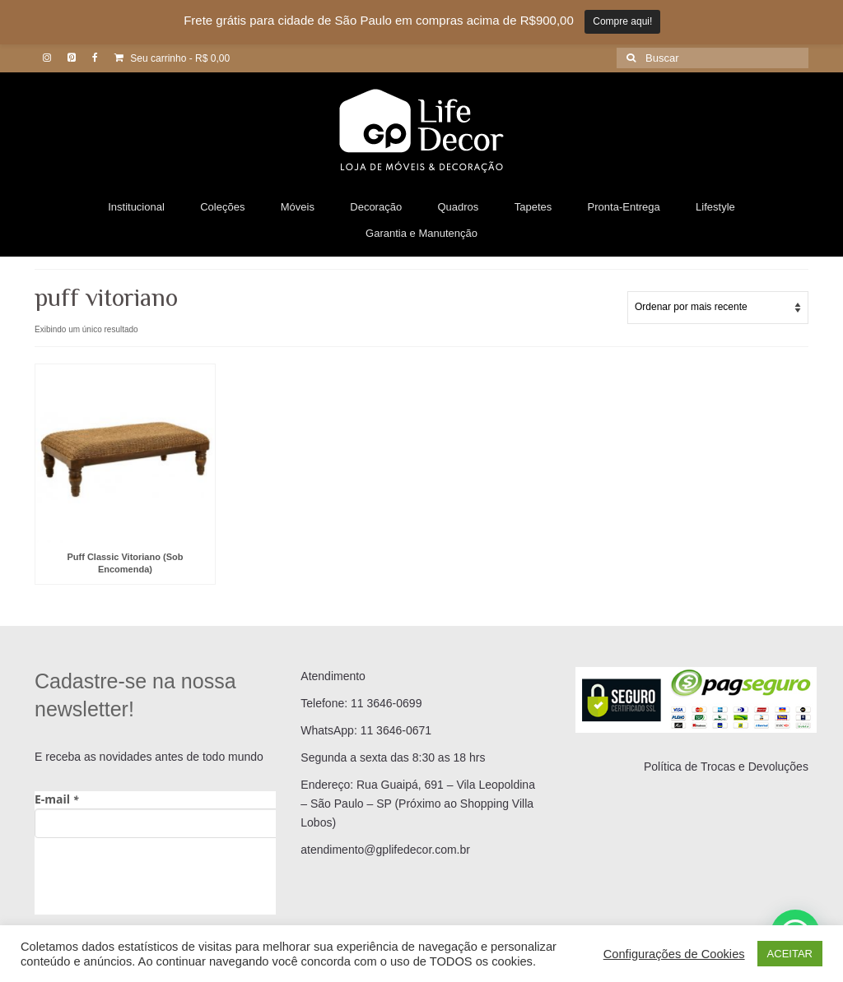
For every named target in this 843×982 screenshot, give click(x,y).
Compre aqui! (622, 21)
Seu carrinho (172, 58)
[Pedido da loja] (717, 307)
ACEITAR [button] (790, 953)
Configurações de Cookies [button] (674, 954)
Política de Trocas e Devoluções (726, 766)
